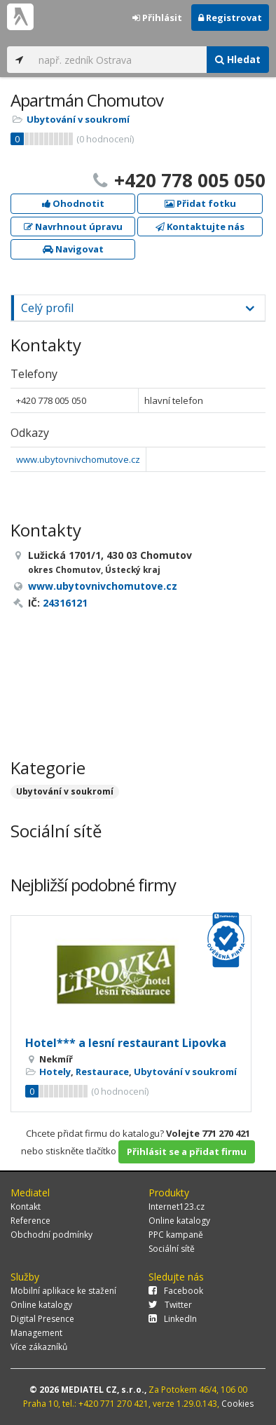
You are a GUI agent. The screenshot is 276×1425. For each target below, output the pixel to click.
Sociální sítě (172, 1249)
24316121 (65, 602)
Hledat (238, 59)
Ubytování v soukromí (78, 119)
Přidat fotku (200, 203)
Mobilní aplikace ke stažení (63, 1291)
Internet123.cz (177, 1207)
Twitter (170, 1305)
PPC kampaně (176, 1235)
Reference (30, 1221)
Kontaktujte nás (200, 226)
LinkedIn (173, 1319)
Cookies (237, 1404)
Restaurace (102, 1071)
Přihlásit (157, 17)
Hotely (55, 1071)
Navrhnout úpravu (73, 226)
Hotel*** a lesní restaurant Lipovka (125, 1043)
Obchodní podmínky (51, 1235)
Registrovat (230, 17)
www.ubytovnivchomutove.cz (78, 459)
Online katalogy (179, 1221)
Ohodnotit (73, 203)
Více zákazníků (39, 1347)
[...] (119, 59)
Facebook (176, 1291)
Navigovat (73, 249)
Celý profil (47, 308)
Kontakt (26, 1207)
